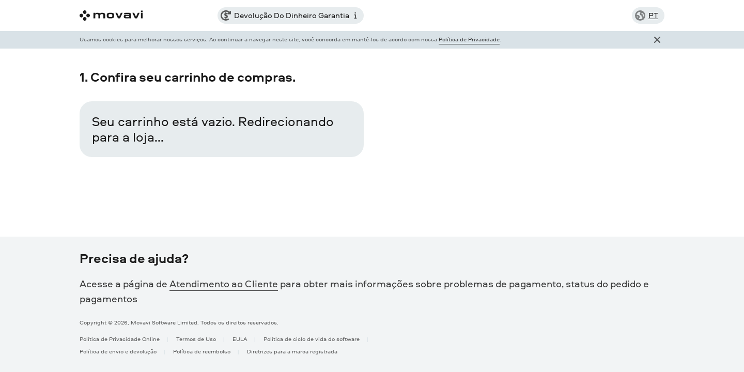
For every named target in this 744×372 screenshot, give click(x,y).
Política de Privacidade (469, 39)
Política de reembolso (201, 351)
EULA (240, 339)
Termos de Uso (196, 339)
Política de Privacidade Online (120, 339)
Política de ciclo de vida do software (312, 339)
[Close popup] (657, 39)
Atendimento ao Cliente (223, 283)
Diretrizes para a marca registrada (292, 351)
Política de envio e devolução (118, 351)
